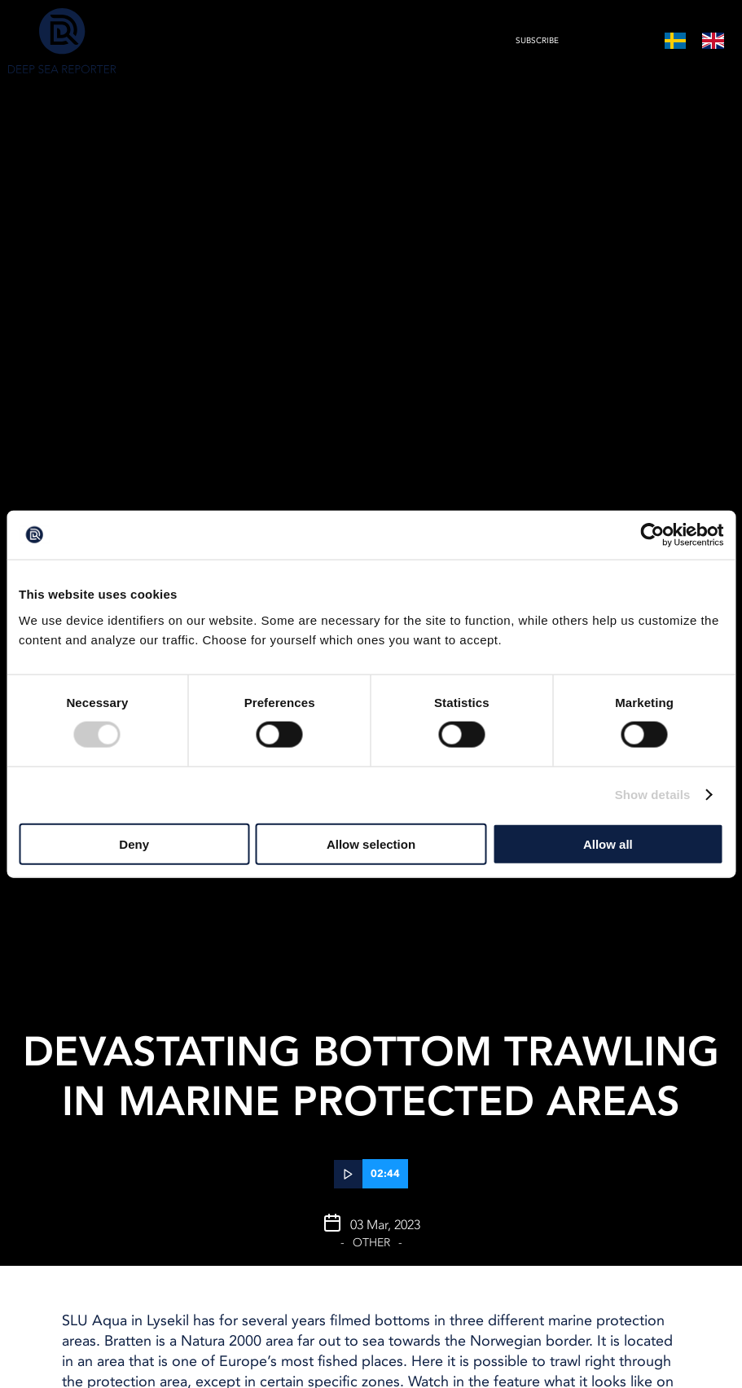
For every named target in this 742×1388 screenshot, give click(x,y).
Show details (653, 795)
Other (371, 1243)
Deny (134, 843)
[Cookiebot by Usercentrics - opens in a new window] (652, 535)
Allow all (608, 843)
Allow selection (371, 843)
